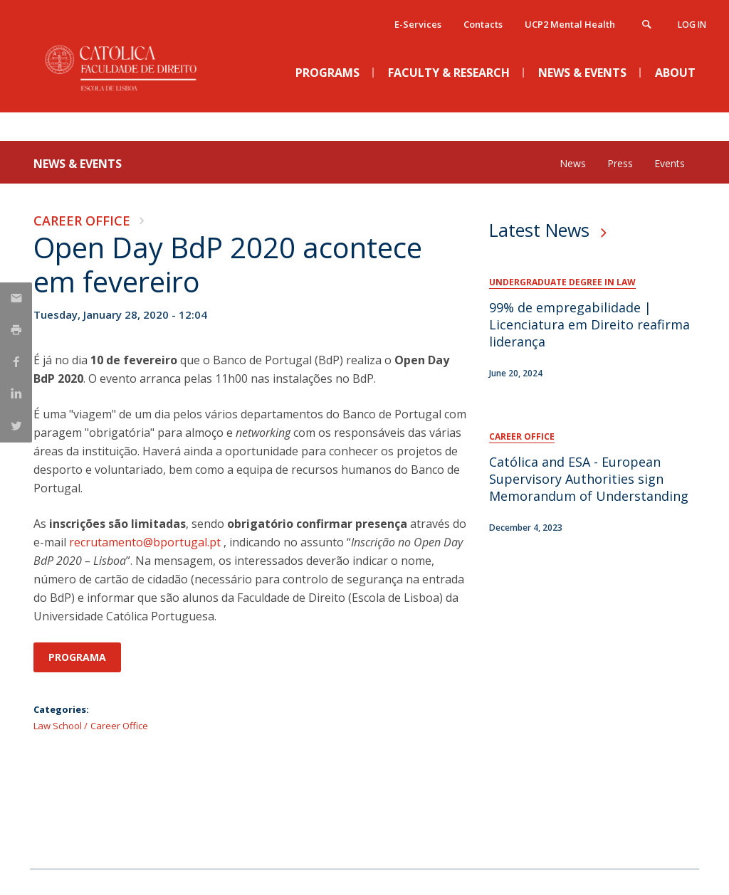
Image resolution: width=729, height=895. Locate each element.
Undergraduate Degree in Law (562, 282)
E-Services (417, 24)
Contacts (483, 24)
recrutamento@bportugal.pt (145, 542)
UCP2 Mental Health (570, 24)
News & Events (77, 163)
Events (669, 163)
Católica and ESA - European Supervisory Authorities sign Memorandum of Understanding (588, 478)
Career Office (81, 220)
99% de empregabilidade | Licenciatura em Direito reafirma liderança (589, 324)
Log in (692, 24)
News (573, 163)
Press (620, 163)
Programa (77, 657)
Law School (57, 725)
